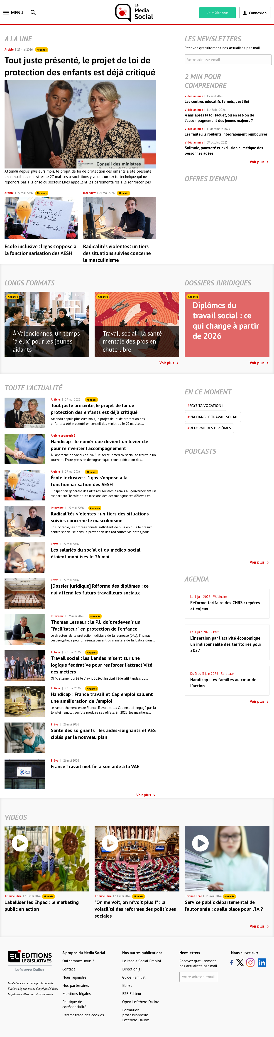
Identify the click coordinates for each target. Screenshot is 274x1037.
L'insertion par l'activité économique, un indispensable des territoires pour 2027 (225, 644)
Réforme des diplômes (209, 428)
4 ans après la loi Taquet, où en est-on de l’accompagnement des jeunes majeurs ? (219, 118)
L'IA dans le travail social (213, 417)
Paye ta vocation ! (205, 405)
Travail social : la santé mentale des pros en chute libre (132, 341)
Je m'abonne (217, 12)
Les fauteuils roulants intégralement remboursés (226, 134)
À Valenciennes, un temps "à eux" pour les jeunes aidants (46, 341)
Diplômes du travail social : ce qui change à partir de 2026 (226, 320)
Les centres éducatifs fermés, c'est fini (217, 101)
